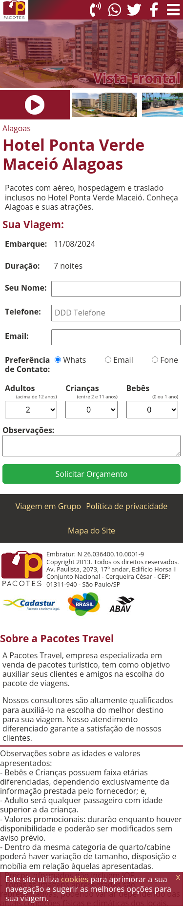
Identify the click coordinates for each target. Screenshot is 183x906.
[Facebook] (153, 10)
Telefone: (23, 311)
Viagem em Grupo (48, 506)
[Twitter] (134, 10)
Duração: (22, 265)
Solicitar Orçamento (92, 474)
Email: (17, 336)
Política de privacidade (126, 506)
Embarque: (26, 243)
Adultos (20, 388)
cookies (74, 879)
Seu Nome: (26, 287)
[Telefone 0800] (95, 10)
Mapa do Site (91, 530)
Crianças (82, 388)
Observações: (28, 430)
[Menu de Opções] (173, 10)
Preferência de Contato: (27, 364)
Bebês (138, 388)
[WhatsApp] (114, 10)
